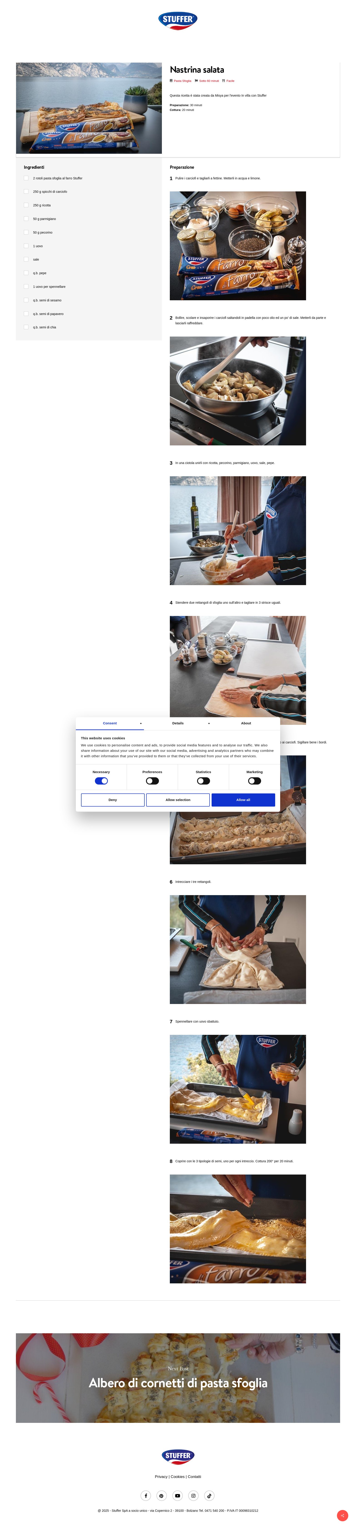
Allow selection (178, 800)
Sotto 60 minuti (209, 81)
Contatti (194, 1477)
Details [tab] (178, 723)
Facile (231, 81)
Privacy (161, 1477)
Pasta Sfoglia (182, 81)
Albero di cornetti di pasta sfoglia (178, 1378)
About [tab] (246, 723)
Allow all (243, 800)
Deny (113, 800)
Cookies (178, 1477)
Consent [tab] (110, 723)
